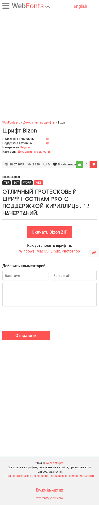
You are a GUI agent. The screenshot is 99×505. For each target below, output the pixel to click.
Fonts (31, 6)
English (80, 6)
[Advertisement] (49, 66)
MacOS (42, 251)
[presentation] (38, 319)
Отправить (26, 335)
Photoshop (71, 251)
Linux (55, 251)
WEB (38, 182)
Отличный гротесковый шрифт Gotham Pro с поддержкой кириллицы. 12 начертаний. (49, 201)
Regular (25, 147)
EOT (16, 182)
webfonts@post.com (49, 498)
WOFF (27, 182)
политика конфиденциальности (72, 476)
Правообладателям (49, 489)
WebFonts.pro (55, 463)
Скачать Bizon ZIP (50, 232)
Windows (26, 251)
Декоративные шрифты (34, 151)
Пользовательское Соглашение (26, 476)
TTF (6, 182)
